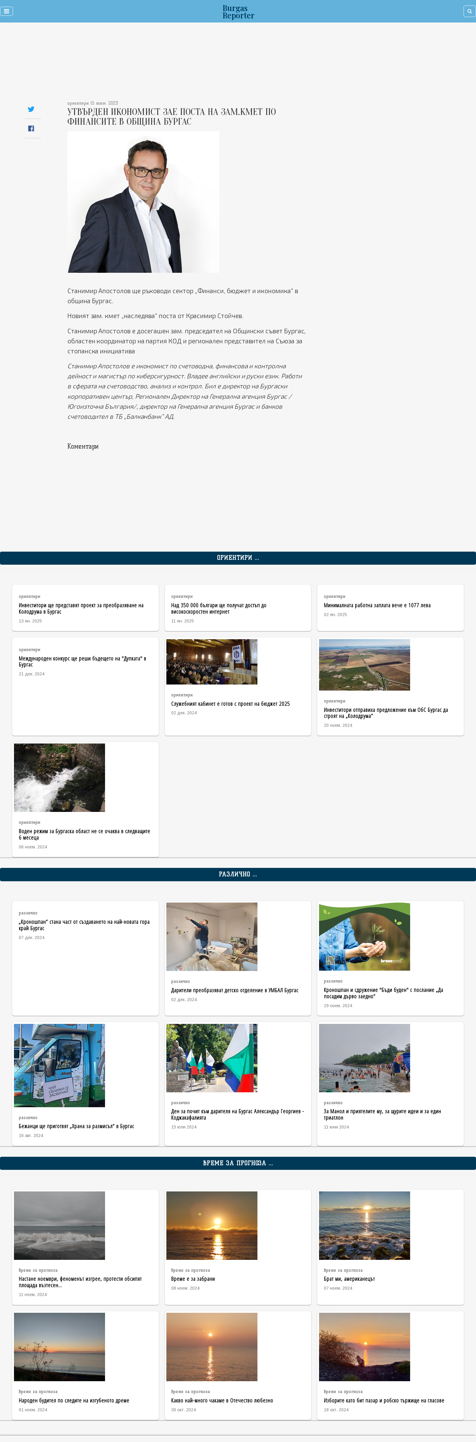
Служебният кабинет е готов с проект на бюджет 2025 (230, 703)
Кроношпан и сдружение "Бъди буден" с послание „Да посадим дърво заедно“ (383, 993)
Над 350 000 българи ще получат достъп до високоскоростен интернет (219, 608)
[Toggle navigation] (6, 11)
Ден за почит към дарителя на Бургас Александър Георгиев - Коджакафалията (237, 1114)
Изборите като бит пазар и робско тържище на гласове (384, 1400)
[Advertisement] (198, 63)
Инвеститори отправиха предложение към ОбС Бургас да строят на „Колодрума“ (386, 712)
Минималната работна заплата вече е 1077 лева (377, 605)
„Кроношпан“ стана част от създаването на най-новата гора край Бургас (84, 924)
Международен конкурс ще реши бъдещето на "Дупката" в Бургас (82, 661)
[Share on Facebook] (31, 128)
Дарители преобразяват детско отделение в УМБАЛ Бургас (234, 990)
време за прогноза (38, 1270)
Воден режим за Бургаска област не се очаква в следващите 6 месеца (84, 834)
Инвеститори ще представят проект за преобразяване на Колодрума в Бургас (81, 608)
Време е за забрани (193, 1278)
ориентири (29, 596)
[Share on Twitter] (31, 109)
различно (28, 913)
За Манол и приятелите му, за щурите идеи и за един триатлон (382, 1114)
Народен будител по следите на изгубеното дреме (74, 1400)
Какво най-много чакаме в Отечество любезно (222, 1400)
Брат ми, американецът (349, 1278)
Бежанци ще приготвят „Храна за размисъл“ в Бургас (76, 1126)
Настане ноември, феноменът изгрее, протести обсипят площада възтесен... (80, 1281)
